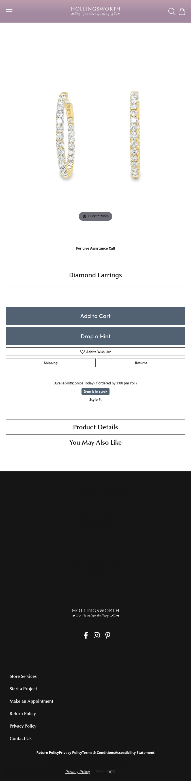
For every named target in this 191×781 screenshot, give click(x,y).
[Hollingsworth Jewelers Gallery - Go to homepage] (95, 613)
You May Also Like (95, 442)
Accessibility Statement (134, 752)
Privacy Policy (23, 726)
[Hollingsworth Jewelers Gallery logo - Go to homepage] (95, 11)
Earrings (17, 33)
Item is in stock (96, 391)
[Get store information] (95, 528)
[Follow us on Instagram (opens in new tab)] (97, 635)
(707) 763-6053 (95, 254)
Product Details (95, 426)
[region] (95, 143)
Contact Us (21, 738)
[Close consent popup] (110, 772)
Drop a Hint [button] (96, 336)
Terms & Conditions (98, 752)
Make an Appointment (31, 701)
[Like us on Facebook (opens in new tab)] (86, 635)
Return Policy (23, 713)
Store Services (23, 676)
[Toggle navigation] (9, 11)
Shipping (50, 362)
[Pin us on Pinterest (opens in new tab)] (107, 635)
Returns (141, 362)
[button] (171, 11)
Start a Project (23, 688)
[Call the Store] (95, 521)
